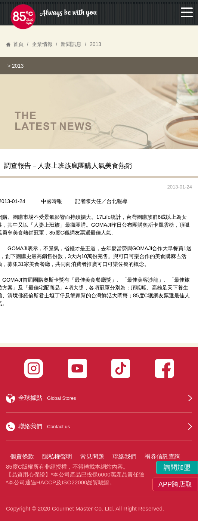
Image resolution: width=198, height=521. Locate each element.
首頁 (18, 44)
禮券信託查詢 (162, 456)
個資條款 (22, 456)
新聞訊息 (71, 44)
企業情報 (42, 44)
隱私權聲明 (57, 456)
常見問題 (92, 456)
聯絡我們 (124, 456)
